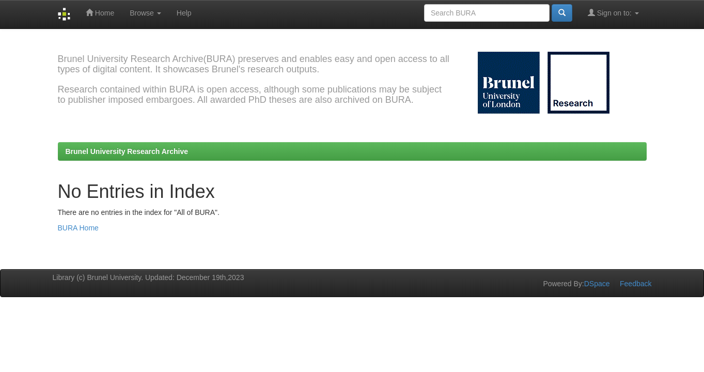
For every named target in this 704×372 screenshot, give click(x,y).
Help (184, 13)
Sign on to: (613, 12)
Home (100, 12)
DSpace (597, 284)
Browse (145, 13)
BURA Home (78, 228)
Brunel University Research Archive (127, 151)
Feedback (635, 284)
